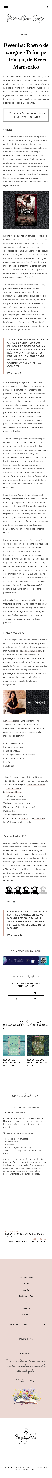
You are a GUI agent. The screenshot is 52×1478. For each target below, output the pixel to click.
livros (30, 984)
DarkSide (21, 984)
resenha (22, 986)
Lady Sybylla (32, 976)
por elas (39, 984)
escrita (26, 1290)
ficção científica (25, 1296)
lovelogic (29, 1469)
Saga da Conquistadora (31, 650)
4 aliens (12, 984)
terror (30, 986)
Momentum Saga (14, 1467)
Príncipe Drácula (13, 788)
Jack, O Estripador (36, 784)
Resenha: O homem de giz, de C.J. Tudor (25, 1235)
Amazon (24, 818)
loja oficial (39, 818)
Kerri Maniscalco (11, 720)
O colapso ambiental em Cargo (28, 1241)
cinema (26, 1283)
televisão (26, 1314)
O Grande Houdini (14, 792)
